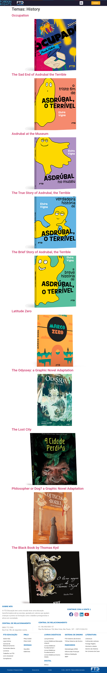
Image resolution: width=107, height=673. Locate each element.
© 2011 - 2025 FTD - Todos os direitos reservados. (73, 670)
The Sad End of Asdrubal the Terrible (39, 74)
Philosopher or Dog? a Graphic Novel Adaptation (48, 488)
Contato (50, 670)
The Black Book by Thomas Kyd (35, 548)
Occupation (20, 15)
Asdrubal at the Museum (30, 134)
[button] (81, 3)
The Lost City (21, 429)
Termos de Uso (35, 670)
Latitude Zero (22, 311)
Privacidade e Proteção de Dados (15, 670)
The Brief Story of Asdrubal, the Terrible (41, 252)
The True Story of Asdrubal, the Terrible (41, 193)
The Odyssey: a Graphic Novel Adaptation (42, 370)
